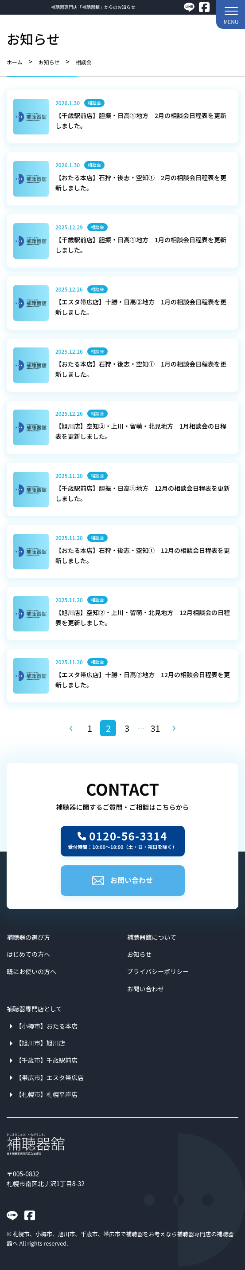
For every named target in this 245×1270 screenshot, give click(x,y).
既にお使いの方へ (31, 971)
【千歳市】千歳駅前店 (47, 1060)
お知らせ (139, 954)
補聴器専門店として (34, 1008)
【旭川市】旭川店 (40, 1042)
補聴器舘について (152, 937)
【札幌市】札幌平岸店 (47, 1094)
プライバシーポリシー (158, 971)
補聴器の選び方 (28, 937)
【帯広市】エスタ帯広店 (50, 1077)
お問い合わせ (122, 880)
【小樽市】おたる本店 (47, 1026)
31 (155, 728)
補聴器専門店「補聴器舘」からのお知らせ (93, 7)
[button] (230, 14)
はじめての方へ (28, 954)
